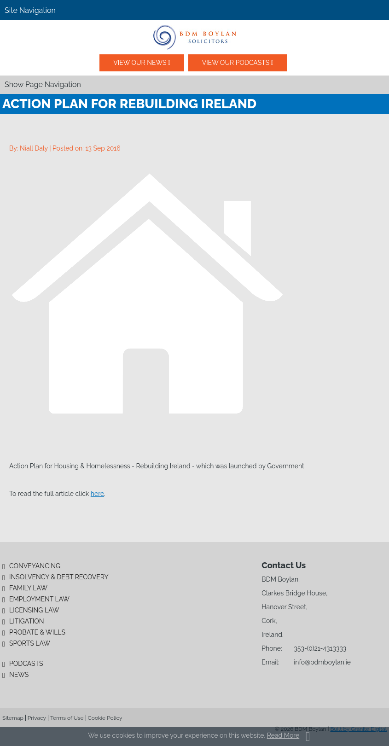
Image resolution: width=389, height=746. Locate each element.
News (19, 674)
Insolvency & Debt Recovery (59, 577)
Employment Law (39, 599)
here (97, 493)
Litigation (26, 621)
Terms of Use (67, 718)
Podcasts (26, 663)
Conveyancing (34, 566)
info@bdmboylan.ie (322, 662)
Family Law (28, 588)
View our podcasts (236, 62)
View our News (139, 62)
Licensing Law (34, 610)
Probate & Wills (37, 632)
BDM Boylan (194, 37)
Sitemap (12, 718)
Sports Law (29, 643)
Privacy (37, 718)
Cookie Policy (105, 718)
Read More (283, 735)
